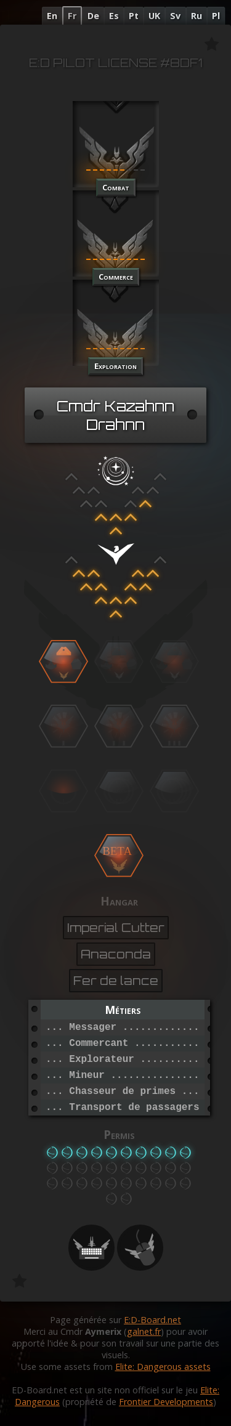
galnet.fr (144, 1331)
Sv (175, 16)
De (93, 16)
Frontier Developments (166, 1402)
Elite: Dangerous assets (163, 1366)
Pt (134, 16)
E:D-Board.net (152, 1320)
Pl (216, 16)
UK (154, 16)
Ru (196, 16)
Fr (72, 16)
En (52, 16)
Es (114, 16)
